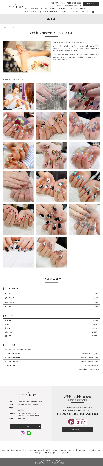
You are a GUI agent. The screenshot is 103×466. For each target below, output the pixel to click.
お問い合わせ (91, 4)
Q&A (82, 12)
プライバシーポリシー (51, 453)
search (93, 11)
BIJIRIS (82, 8)
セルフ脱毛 (32, 450)
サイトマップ (64, 453)
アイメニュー (74, 8)
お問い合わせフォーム (77, 430)
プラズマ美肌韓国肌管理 (49, 12)
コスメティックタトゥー (31, 12)
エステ (58, 8)
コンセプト (43, 8)
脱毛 (51, 8)
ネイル (65, 8)
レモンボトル (63, 12)
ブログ (89, 12)
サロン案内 (34, 8)
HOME (26, 8)
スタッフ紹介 (74, 12)
